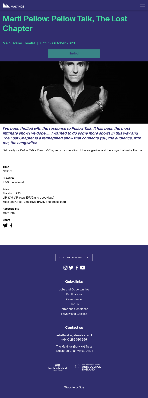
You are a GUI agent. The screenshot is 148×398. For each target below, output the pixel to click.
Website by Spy (74, 387)
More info (9, 213)
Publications (74, 294)
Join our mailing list (74, 257)
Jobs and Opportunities (74, 289)
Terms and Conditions (74, 309)
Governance (74, 299)
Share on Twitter (5, 225)
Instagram (65, 268)
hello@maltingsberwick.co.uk (74, 335)
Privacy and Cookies (74, 314)
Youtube (83, 268)
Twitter (71, 268)
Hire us (74, 304)
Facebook (77, 268)
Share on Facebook (11, 225)
